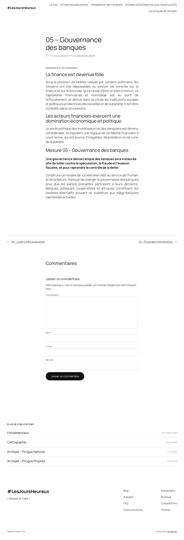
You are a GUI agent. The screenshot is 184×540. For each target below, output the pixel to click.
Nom (48, 332)
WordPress (172, 531)
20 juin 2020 (171, 442)
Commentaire (52, 295)
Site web (49, 359)
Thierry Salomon (60, 55)
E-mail (49, 346)
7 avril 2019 (172, 451)
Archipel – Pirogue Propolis (26, 461)
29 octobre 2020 (169, 432)
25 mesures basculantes (84, 55)
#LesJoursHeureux (21, 8)
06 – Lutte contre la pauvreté (28, 241)
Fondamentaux (18, 433)
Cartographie (16, 442)
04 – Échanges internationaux (156, 241)
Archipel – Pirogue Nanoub (26, 451)
